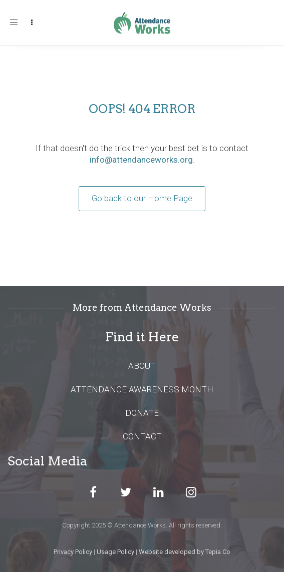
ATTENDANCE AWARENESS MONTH (142, 389)
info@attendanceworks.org (141, 160)
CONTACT (142, 436)
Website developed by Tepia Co (184, 551)
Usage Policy (115, 551)
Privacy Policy (73, 551)
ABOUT (142, 366)
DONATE (142, 413)
